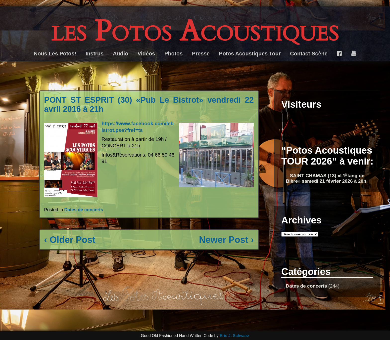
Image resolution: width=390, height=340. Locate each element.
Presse (201, 53)
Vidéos (146, 53)
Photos (173, 53)
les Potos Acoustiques (195, 31)
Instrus (94, 53)
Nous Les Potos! (55, 53)
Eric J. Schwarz (234, 335)
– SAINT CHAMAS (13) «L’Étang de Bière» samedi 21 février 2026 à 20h (326, 178)
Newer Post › (226, 240)
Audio (120, 53)
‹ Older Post (69, 240)
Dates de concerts (83, 209)
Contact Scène (309, 53)
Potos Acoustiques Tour (250, 53)
